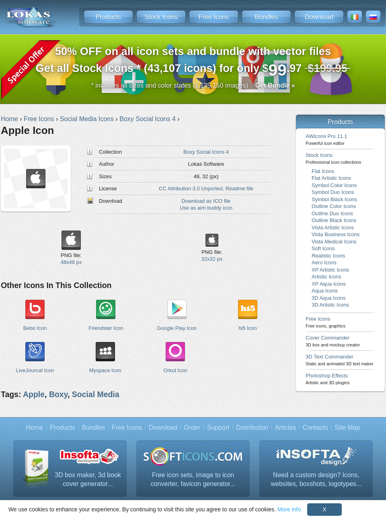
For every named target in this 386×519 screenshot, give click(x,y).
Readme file (239, 188)
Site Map (347, 427)
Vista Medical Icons (334, 242)
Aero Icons (324, 263)
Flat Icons (323, 171)
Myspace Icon (105, 370)
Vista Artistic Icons (333, 227)
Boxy (58, 394)
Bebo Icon (35, 328)
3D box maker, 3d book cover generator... (88, 479)
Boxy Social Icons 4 (206, 152)
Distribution (252, 427)
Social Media (95, 394)
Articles (285, 427)
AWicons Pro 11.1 (326, 139)
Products (108, 16)
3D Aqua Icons (328, 298)
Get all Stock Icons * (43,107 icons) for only (193, 62)
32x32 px (212, 259)
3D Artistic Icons (330, 305)
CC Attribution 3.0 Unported (190, 188)
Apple (34, 394)
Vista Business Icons (335, 234)
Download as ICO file (206, 201)
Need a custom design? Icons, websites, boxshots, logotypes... (316, 479)
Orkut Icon (175, 370)
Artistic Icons (326, 277)
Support (218, 427)
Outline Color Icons (334, 206)
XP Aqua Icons (329, 284)
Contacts (315, 427)
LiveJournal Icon (35, 370)
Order (192, 427)
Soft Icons (323, 248)
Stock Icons (161, 16)
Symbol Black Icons (334, 199)
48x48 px (71, 262)
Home (34, 427)
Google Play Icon (177, 328)
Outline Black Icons (334, 220)
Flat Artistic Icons (331, 178)
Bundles (266, 16)
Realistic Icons (328, 256)
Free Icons (214, 16)
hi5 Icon (247, 328)
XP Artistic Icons (330, 270)
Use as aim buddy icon (206, 208)
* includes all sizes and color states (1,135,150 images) (193, 85)
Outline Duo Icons (332, 213)
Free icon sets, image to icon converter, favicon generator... (193, 479)
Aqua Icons (325, 291)
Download (319, 16)
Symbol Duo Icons (333, 192)
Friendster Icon (105, 328)
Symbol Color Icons (334, 185)
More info (289, 509)
